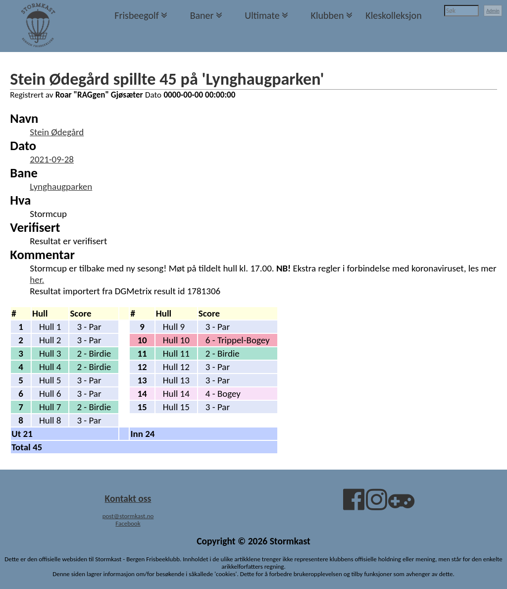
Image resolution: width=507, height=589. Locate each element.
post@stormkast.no (128, 516)
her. (37, 279)
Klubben (327, 15)
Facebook (127, 523)
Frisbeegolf (136, 15)
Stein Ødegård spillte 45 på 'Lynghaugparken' (167, 78)
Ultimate (262, 15)
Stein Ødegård (57, 132)
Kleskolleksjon (393, 15)
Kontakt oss (128, 498)
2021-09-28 (52, 159)
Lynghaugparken (61, 186)
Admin (493, 10)
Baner (202, 15)
